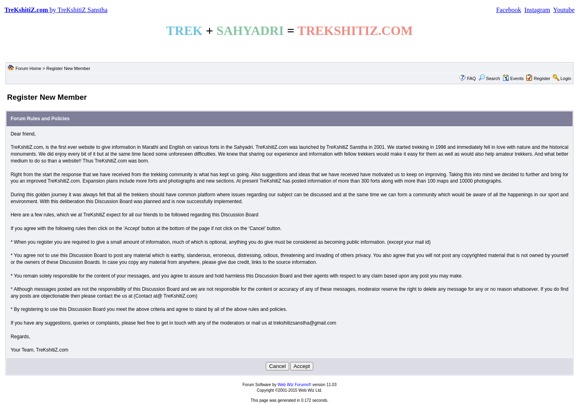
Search (489, 78)
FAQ (471, 78)
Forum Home (28, 68)
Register (542, 78)
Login (566, 78)
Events (513, 78)
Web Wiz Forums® (294, 384)
